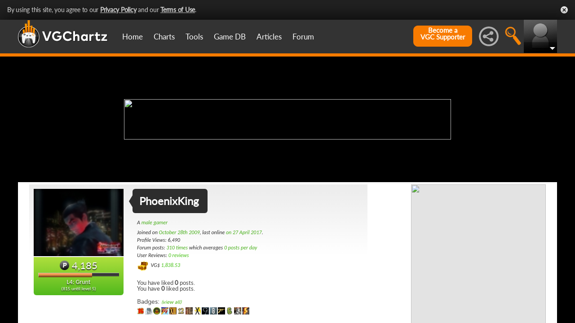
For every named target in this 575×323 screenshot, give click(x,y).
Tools (194, 36)
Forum (303, 36)
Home (132, 36)
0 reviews (178, 255)
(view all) (171, 302)
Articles (269, 36)
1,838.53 (170, 265)
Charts (164, 36)
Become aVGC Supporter (442, 33)
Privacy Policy (118, 9)
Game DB (230, 36)
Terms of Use (177, 9)
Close (564, 9)
